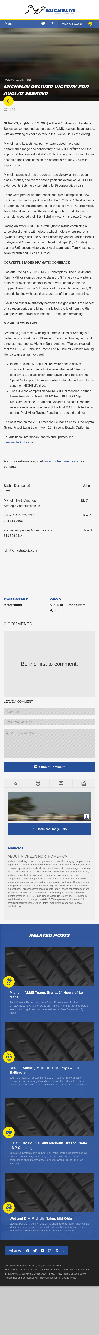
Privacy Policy (55, 1273)
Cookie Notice (69, 1277)
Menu (9, 23)
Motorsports (13, 604)
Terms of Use (71, 1273)
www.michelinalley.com (19, 442)
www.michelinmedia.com (62, 461)
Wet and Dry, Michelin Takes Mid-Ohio (41, 1218)
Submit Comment (51, 767)
